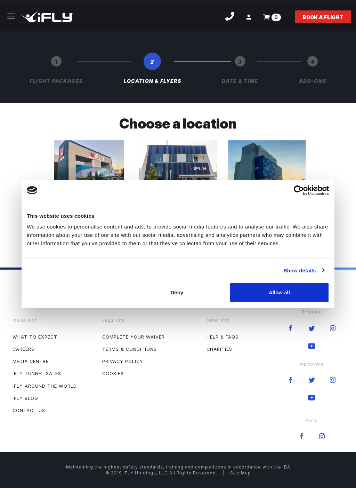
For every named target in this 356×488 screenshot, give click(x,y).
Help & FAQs (222, 337)
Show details (300, 270)
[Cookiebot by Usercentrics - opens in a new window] (298, 190)
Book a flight (323, 17)
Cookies (113, 373)
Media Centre (31, 361)
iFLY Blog (25, 398)
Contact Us (29, 410)
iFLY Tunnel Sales (37, 373)
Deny (177, 292)
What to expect (35, 337)
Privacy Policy (122, 361)
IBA (286, 467)
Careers (23, 349)
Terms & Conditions (129, 349)
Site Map (240, 472)
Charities (219, 349)
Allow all (279, 292)
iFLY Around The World (45, 386)
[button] (249, 17)
